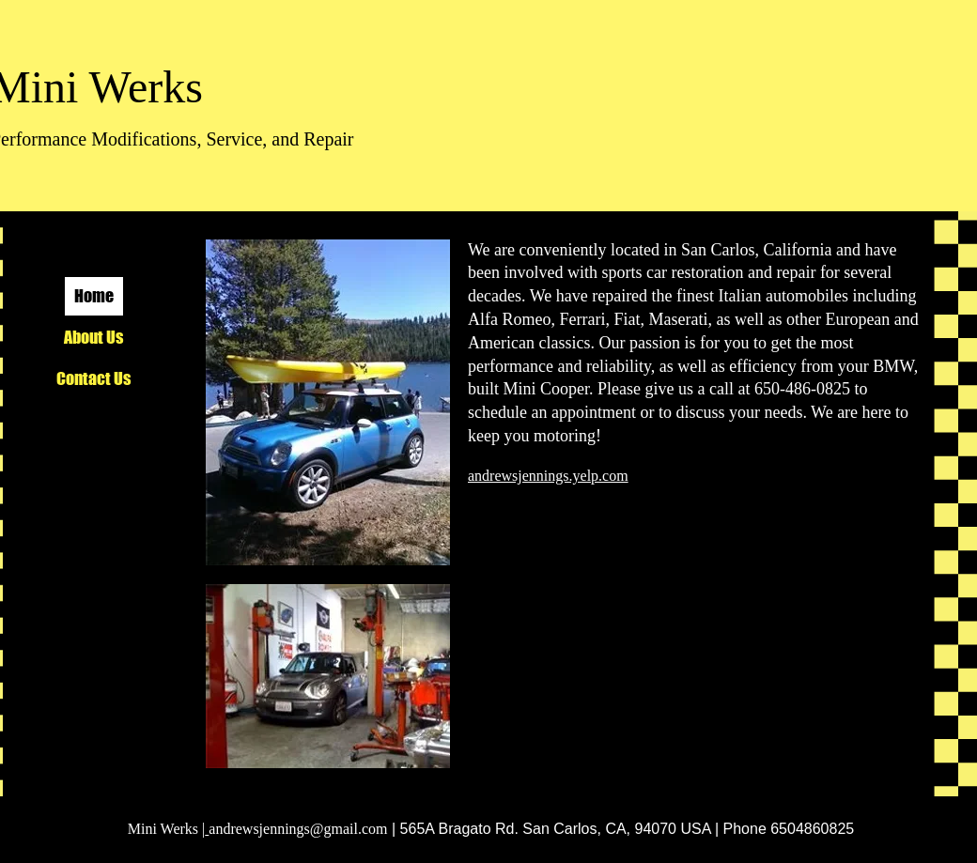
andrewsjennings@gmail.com (298, 829)
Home (94, 295)
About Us (93, 337)
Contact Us (93, 378)
